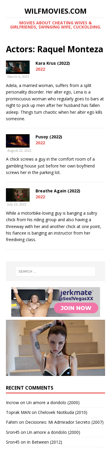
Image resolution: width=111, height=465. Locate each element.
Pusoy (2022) (49, 137)
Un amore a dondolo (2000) (53, 402)
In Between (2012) (44, 442)
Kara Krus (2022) (53, 63)
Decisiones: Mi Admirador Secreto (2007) (64, 422)
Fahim (12, 422)
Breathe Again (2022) (58, 191)
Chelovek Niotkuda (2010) (62, 412)
